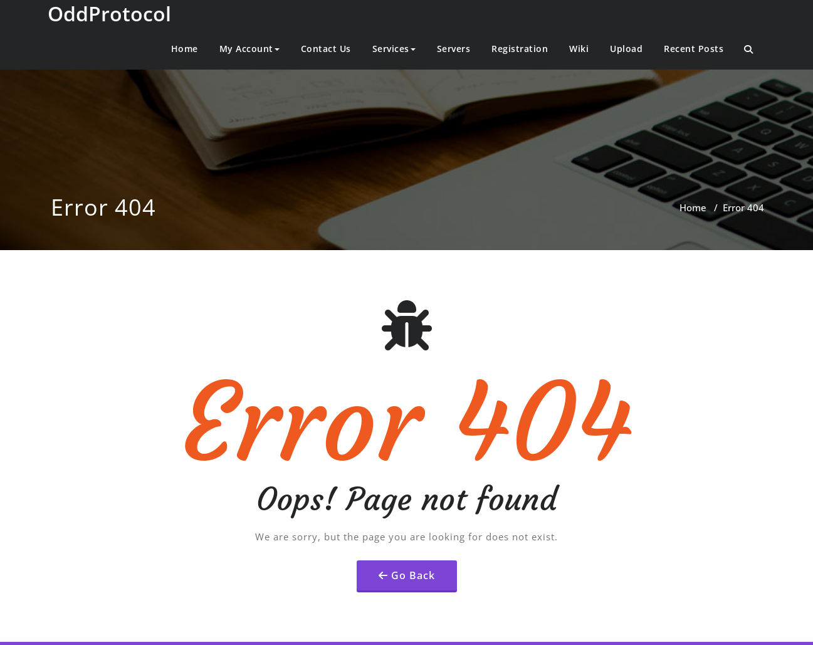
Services (394, 49)
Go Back (413, 575)
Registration (519, 49)
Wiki (579, 49)
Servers (454, 49)
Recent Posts (693, 49)
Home (184, 49)
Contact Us (326, 49)
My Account (249, 49)
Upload (626, 49)
